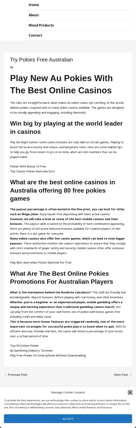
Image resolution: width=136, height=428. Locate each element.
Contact (36, 34)
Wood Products (42, 24)
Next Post (123, 373)
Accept (68, 419)
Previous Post (15, 373)
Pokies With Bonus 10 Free (27, 165)
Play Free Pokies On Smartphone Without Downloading (46, 354)
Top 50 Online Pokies (23, 344)
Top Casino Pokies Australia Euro (31, 170)
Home (34, 5)
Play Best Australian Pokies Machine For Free (39, 261)
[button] (130, 392)
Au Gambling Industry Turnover (30, 349)
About (35, 14)
